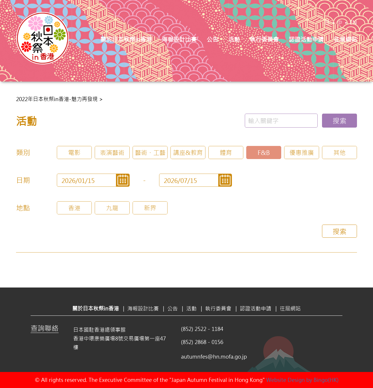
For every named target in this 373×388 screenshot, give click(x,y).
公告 (212, 39)
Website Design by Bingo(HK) (302, 379)
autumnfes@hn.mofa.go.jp (214, 356)
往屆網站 (345, 39)
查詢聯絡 (45, 328)
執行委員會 (264, 39)
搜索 (339, 120)
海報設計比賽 (179, 39)
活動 (234, 39)
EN (353, 22)
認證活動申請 (306, 39)
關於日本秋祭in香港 (126, 39)
